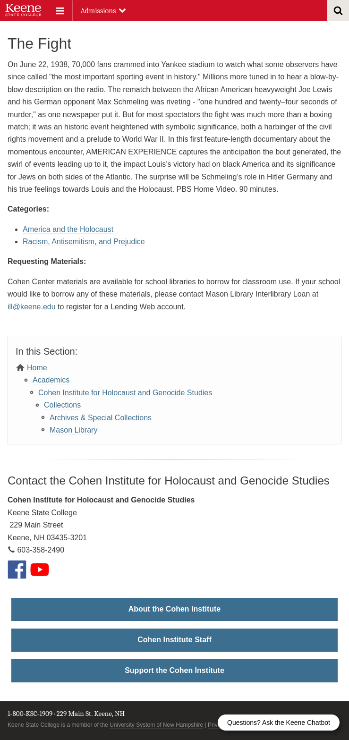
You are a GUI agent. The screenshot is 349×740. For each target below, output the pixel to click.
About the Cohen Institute (174, 609)
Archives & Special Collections (101, 418)
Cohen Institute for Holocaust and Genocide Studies (125, 393)
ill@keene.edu (32, 307)
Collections (62, 405)
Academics (51, 380)
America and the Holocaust (68, 229)
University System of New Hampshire (156, 725)
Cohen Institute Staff (174, 640)
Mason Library (73, 430)
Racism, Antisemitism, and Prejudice (84, 242)
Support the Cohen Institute (174, 670)
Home (37, 368)
